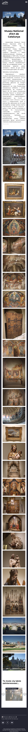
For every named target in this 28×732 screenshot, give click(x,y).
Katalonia (7, 717)
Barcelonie (6, 56)
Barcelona (13, 717)
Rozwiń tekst (6, 124)
